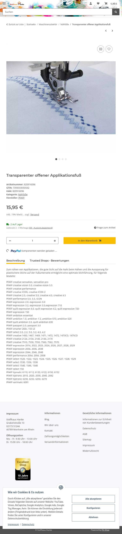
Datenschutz (28, 524)
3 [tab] (63, 159)
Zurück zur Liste (16, 24)
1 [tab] (56, 159)
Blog (46, 419)
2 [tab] (59, 159)
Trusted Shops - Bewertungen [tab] (49, 260)
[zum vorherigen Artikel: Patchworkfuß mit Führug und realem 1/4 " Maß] (106, 30)
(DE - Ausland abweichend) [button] (41, 227)
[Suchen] (115, 11)
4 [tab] (66, 159)
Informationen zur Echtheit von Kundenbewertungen (97, 421)
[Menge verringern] (10, 240)
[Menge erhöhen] (54, 240)
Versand (34, 214)
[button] (90, 3)
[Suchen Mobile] (57, 11)
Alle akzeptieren (93, 499)
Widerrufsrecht (91, 450)
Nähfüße (22, 194)
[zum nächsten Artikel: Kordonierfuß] (112, 30)
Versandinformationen (56, 441)
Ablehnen (93, 517)
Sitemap (87, 439)
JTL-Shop (105, 530)
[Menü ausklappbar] (4, 2)
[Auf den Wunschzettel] (108, 49)
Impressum (13, 524)
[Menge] (32, 240)
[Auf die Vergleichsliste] (100, 49)
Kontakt (48, 430)
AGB (85, 433)
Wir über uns (51, 425)
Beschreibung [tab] (15, 260)
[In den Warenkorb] (8, 41)
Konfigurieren (93, 508)
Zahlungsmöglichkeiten (56, 436)
